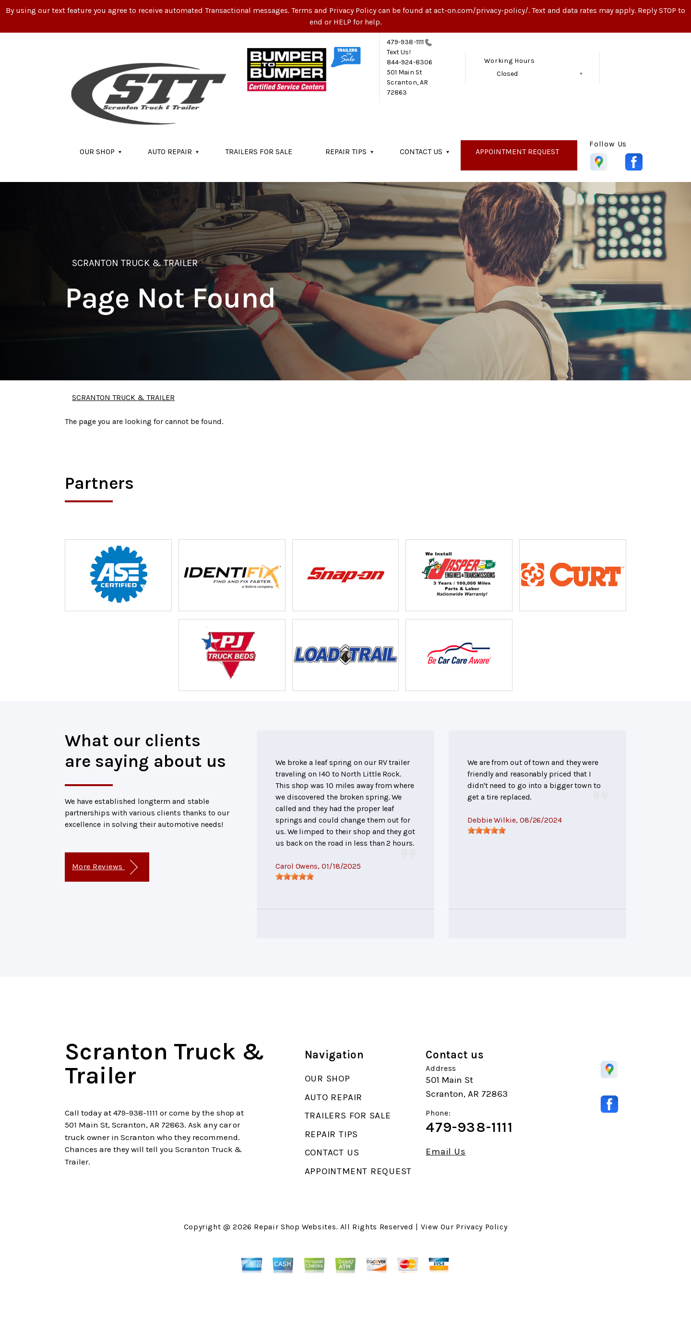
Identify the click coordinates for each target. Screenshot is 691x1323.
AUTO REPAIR (170, 151)
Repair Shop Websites (295, 1226)
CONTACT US (421, 151)
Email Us (445, 1151)
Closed (507, 74)
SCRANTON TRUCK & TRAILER (135, 262)
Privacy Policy (481, 1226)
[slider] (294, 876)
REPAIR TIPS (346, 151)
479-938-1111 (405, 42)
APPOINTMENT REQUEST (517, 151)
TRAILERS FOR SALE (258, 151)
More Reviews (105, 867)
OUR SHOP (97, 151)
